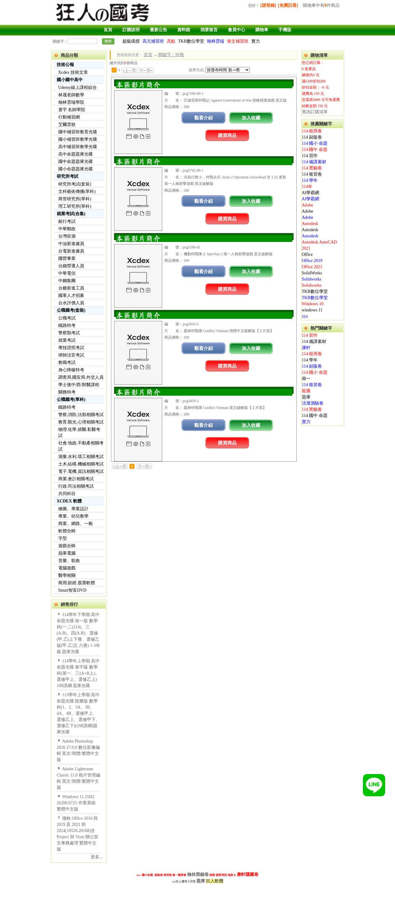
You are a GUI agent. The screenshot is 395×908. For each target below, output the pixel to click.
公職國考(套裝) (71, 310)
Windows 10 (313, 304)
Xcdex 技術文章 (73, 72)
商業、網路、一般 (75, 523)
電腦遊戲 (67, 568)
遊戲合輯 (67, 546)
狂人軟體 (214, 881)
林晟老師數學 (71, 95)
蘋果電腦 (67, 553)
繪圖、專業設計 (73, 508)
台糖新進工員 (71, 288)
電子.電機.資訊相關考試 (81, 471)
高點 (171, 41)
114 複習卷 (312, 174)
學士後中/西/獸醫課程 (79, 384)
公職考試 (67, 318)
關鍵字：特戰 (171, 54)
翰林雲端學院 (71, 102)
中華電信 (67, 273)
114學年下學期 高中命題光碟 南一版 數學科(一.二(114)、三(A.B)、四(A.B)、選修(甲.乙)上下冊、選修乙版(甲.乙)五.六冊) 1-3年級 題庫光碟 (78, 633)
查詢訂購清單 (315, 112)
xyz (305, 316)
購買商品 (227, 135)
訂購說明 (131, 29)
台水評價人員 (71, 303)
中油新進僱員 (71, 243)
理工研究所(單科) (74, 206)
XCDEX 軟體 (69, 501)
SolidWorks (312, 273)
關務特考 (67, 392)
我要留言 (209, 29)
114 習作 (310, 155)
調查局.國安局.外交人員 (81, 377)
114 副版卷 (312, 137)
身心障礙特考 (71, 370)
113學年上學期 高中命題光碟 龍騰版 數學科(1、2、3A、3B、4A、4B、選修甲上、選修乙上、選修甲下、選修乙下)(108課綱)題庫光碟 (78, 713)
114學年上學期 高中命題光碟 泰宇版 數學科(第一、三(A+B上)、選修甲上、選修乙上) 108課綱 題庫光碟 (78, 673)
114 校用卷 (312, 131)
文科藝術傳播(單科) (77, 191)
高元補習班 (153, 41)
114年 (307, 186)
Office (307, 254)
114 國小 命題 (314, 143)
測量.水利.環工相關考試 (81, 456)
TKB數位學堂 (191, 41)
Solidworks (312, 279)
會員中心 (236, 29)
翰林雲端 (215, 41)
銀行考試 (67, 221)
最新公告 (158, 29)
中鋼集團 (67, 280)
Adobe (307, 205)
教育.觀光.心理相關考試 (81, 422)
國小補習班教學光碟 (77, 139)
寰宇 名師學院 (71, 109)
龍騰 (306, 391)
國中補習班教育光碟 (77, 132)
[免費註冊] (288, 5)
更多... (97, 857)
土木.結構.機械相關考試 (81, 464)
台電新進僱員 (71, 251)
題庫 (306, 397)
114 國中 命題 (314, 149)
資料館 (183, 29)
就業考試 (67, 340)
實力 (255, 41)
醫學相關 (67, 575)
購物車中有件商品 (321, 5)
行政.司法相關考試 (76, 486)
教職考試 (67, 362)
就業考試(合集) (71, 213)
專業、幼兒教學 (73, 516)
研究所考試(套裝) (74, 184)
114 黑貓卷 (312, 168)
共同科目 (67, 493)
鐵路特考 (67, 325)
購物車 (261, 29)
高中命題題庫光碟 (75, 154)
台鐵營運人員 (71, 266)
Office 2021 (312, 266)
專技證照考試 (71, 347)
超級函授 (131, 41)
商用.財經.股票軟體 (76, 583)
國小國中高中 (70, 79)
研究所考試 (67, 176)
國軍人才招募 (71, 295)
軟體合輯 (67, 531)
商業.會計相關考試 (76, 479)
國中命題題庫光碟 (75, 161)
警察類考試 (69, 333)
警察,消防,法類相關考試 (81, 414)
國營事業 (67, 258)
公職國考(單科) (71, 399)
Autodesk (310, 223)
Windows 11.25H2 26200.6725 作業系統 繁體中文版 (76, 802)
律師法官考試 (71, 355)
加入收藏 (251, 117)
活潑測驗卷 (312, 403)
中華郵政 (67, 229)
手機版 (284, 29)
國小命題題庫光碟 (75, 169)
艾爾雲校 (67, 124)
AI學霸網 (310, 192)
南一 (306, 378)
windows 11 (312, 310)
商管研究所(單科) (74, 199)
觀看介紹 (203, 117)
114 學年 (310, 180)
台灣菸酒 (67, 236)
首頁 (108, 29)
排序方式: (196, 70)
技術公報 (65, 64)
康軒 (306, 347)
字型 (62, 538)
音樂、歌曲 (69, 560)
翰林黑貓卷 (198, 874)
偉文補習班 (238, 41)
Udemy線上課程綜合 (77, 87)
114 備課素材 (314, 162)
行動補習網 (69, 117)
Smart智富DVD (72, 590)
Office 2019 (312, 260)
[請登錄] (268, 5)
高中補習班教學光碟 (77, 146)
